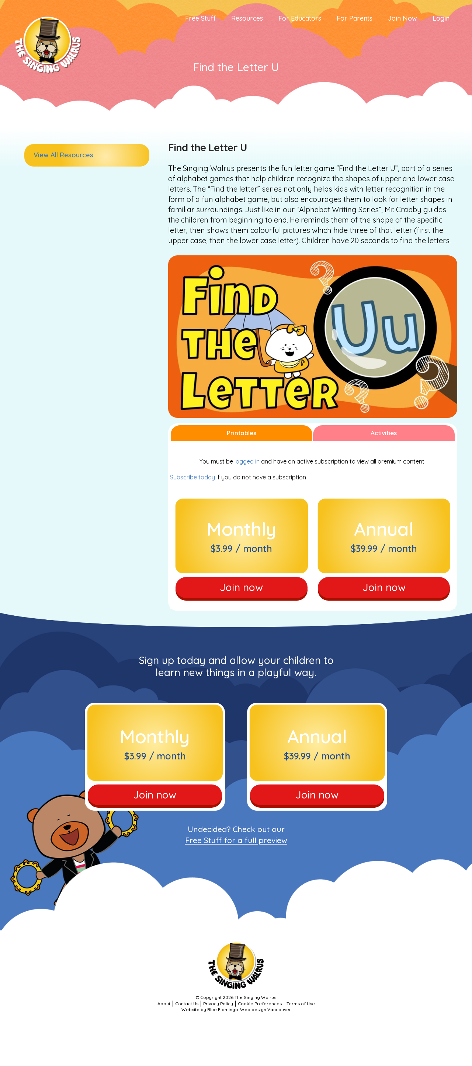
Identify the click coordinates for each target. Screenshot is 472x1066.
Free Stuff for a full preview (236, 840)
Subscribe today (192, 477)
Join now (241, 587)
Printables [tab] (241, 433)
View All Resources (63, 155)
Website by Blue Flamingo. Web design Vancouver (236, 1009)
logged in (247, 461)
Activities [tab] (384, 433)
